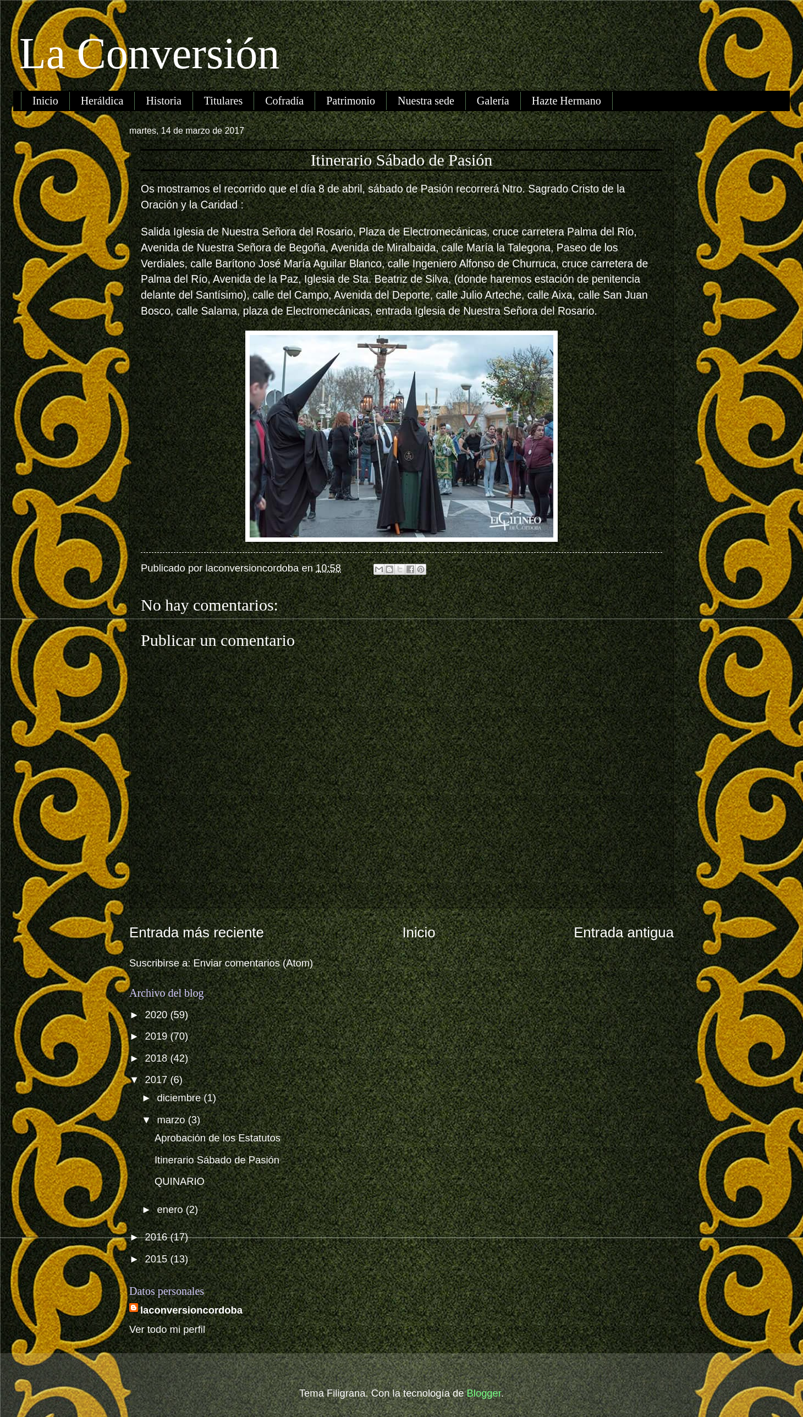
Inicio (45, 101)
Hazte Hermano (566, 101)
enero (171, 1209)
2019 (157, 1036)
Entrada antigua (624, 932)
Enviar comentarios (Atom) (254, 963)
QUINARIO (180, 1181)
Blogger (484, 1393)
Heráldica (102, 101)
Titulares (223, 101)
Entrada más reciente (196, 932)
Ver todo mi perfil (167, 1329)
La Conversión (149, 53)
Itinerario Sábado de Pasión (217, 1160)
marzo (172, 1119)
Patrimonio (350, 101)
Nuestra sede (426, 101)
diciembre (180, 1097)
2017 (157, 1079)
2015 (157, 1259)
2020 (157, 1014)
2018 (157, 1058)
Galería (493, 101)
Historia (163, 101)
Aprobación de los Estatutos (217, 1138)
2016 (157, 1237)
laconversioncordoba (191, 1310)
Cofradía (284, 101)
